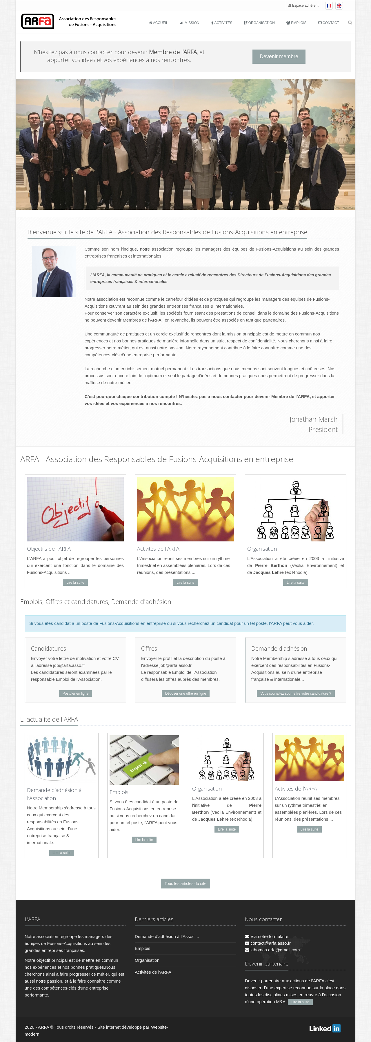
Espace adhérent (303, 5)
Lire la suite (75, 583)
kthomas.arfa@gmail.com (272, 949)
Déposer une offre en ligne (185, 693)
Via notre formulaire (266, 936)
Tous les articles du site (186, 883)
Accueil (158, 23)
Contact (328, 23)
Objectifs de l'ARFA (49, 548)
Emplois (296, 23)
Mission (189, 23)
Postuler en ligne (75, 693)
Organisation (259, 23)
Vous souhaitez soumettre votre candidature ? (295, 693)
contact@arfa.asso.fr (268, 943)
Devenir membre (279, 56)
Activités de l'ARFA (158, 548)
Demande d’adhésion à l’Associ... (167, 936)
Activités (221, 23)
